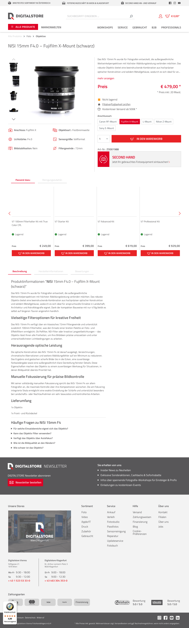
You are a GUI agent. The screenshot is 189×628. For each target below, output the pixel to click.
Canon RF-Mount (108, 121)
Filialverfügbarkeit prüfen (116, 104)
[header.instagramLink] (174, 3)
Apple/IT (86, 522)
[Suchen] (131, 16)
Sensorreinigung (116, 531)
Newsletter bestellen (25, 482)
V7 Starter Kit (62, 221)
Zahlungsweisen (142, 517)
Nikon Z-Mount (164, 121)
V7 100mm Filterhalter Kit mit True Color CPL (30, 223)
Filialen (162, 517)
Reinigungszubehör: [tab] (52, 180)
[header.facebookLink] (170, 3)
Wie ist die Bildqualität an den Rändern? (34, 443)
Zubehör (86, 531)
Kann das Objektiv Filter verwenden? (32, 433)
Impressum (19, 617)
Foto (84, 512)
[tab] (19, 271)
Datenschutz (30, 617)
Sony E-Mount (106, 128)
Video (84, 517)
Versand (137, 512)
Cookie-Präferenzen (140, 532)
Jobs (160, 527)
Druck (84, 527)
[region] (49, 89)
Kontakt (162, 512)
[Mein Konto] (160, 16)
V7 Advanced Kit (106, 221)
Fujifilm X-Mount (129, 121)
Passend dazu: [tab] (23, 180)
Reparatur (112, 536)
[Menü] (15, 603)
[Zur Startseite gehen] (25, 16)
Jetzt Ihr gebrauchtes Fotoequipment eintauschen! (141, 162)
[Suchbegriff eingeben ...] (97, 16)
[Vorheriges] (13, 59)
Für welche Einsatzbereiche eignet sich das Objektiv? (40, 428)
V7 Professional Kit (150, 221)
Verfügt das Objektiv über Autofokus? (33, 438)
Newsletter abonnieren (29, 476)
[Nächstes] (13, 119)
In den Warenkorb (146, 139)
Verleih (111, 517)
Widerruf (40, 617)
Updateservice (115, 541)
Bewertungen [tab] (82, 271)
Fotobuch (112, 546)
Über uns (163, 522)
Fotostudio (113, 522)
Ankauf (111, 512)
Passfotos (112, 527)
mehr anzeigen (106, 78)
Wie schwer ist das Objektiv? (28, 447)
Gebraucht (87, 536)
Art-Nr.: (102, 149)
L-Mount (147, 121)
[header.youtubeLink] (179, 3)
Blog (135, 527)
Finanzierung (140, 522)
